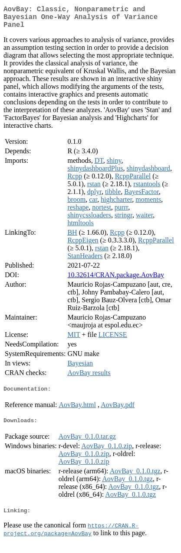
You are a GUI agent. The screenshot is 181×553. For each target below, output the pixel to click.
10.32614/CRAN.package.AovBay (115, 280)
